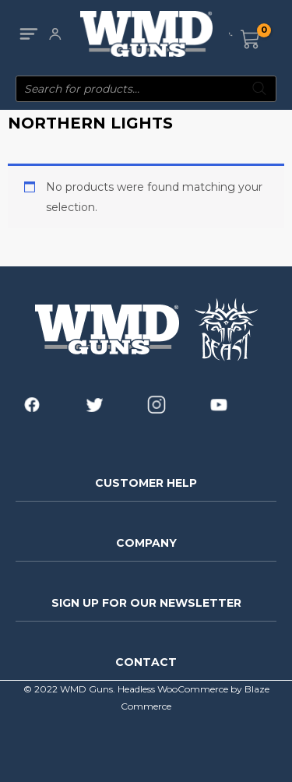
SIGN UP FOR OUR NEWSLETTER (146, 603)
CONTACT (146, 662)
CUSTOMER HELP (146, 483)
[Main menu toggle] (28, 34)
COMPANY (146, 543)
